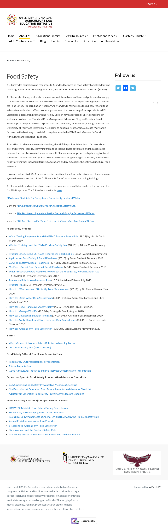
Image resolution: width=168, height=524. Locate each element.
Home (10, 36)
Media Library (145, 114)
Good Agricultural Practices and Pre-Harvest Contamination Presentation (50, 370)
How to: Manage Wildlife (23, 311)
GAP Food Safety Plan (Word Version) (30, 347)
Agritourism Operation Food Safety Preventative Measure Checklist (46, 393)
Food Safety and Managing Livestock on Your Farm (37, 412)
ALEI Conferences (21, 41)
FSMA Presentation (20, 366)
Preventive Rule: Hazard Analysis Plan (30, 280)
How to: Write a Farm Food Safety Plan (31, 328)
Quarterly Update (133, 36)
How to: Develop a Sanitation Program (30, 315)
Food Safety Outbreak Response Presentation (34, 361)
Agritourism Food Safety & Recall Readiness (33, 258)
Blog (43, 41)
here (59, 190)
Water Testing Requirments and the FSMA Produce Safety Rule (43, 236)
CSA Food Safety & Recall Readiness (29, 262)
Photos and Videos (105, 36)
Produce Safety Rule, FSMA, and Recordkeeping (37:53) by (41, 253)
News (117, 110)
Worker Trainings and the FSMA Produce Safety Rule (38, 245)
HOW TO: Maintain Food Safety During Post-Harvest (39, 407)
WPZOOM (155, 486)
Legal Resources (75, 36)
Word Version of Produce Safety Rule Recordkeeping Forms (42, 343)
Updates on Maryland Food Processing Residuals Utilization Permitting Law (146, 129)
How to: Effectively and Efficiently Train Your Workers (39, 289)
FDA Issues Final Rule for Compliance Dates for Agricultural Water (43, 198)
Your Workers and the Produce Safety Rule (32, 430)
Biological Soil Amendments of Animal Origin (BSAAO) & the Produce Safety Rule (54, 416)
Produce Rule (16, 284)
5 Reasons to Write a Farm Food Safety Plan (33, 425)
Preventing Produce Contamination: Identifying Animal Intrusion (44, 434)
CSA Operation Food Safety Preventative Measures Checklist (43, 384)
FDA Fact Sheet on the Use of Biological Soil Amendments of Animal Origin (55, 220)
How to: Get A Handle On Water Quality (31, 306)
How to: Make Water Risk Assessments (31, 297)
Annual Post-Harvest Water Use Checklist (32, 421)
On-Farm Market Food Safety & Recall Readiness (36, 267)
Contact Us (71, 41)
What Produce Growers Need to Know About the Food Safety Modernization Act (54, 271)
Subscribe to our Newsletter (101, 41)
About (23, 36)
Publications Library (47, 36)
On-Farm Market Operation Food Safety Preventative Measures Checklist (50, 389)
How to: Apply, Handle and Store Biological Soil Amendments (43, 319)
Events (55, 41)
